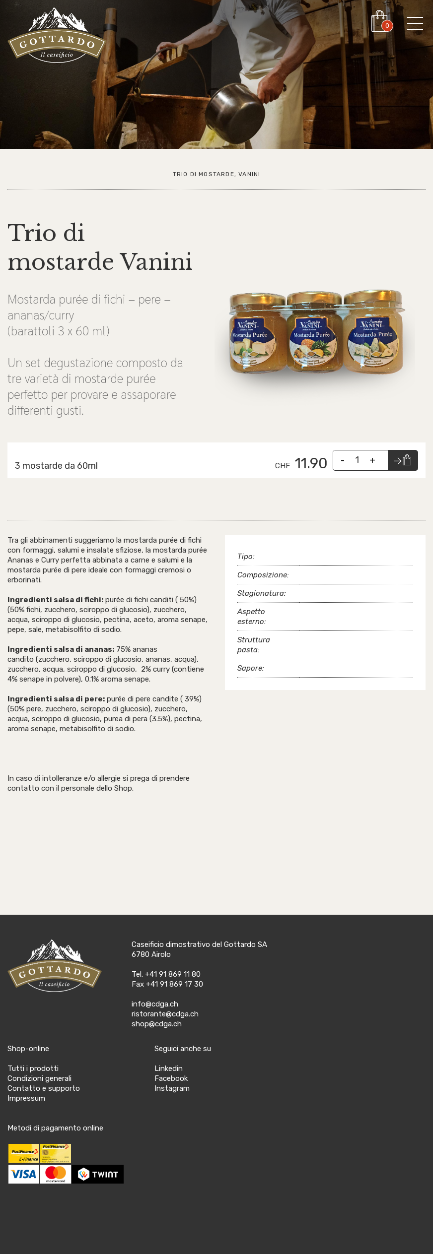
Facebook (171, 1078)
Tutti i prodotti (33, 1068)
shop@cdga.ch (157, 1023)
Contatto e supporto (43, 1088)
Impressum (26, 1098)
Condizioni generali (39, 1078)
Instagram (172, 1088)
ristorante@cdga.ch (165, 1013)
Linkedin (168, 1068)
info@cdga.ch (155, 1004)
